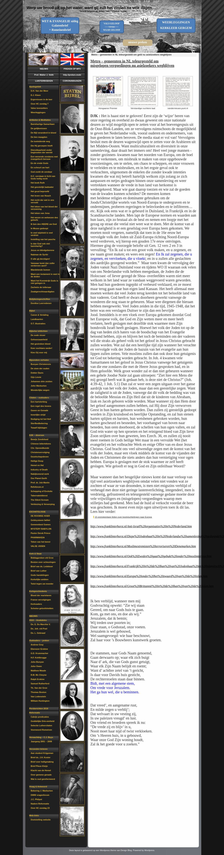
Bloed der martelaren (41, 595)
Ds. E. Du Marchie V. (41, 624)
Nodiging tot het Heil (41, 419)
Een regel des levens (41, 406)
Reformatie (34, 713)
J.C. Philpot (36, 799)
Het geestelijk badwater (42, 187)
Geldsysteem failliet (40, 520)
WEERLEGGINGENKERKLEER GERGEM (176, 25)
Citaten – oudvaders (39, 397)
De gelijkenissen (39, 128)
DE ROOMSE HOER (40, 516)
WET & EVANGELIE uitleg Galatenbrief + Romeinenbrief (60, 25)
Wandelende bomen (40, 270)
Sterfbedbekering (39, 423)
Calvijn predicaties (40, 717)
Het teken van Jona (40, 213)
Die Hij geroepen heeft (42, 146)
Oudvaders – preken (39, 640)
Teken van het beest (40, 542)
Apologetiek (35, 87)
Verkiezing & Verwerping (43, 504)
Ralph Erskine (37, 679)
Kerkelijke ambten (39, 579)
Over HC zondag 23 (40, 808)
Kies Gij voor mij (39, 352)
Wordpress (149, 850)
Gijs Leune (36, 377)
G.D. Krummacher (39, 653)
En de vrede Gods (39, 163)
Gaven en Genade (39, 410)
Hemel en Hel (37, 465)
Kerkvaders (36, 604)
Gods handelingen (40, 575)
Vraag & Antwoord (38, 786)
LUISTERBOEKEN (44, 81)
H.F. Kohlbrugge (39, 657)
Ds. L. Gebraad (38, 633)
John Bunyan (37, 662)
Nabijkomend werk (40, 474)
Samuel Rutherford (40, 683)
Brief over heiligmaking (42, 762)
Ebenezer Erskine (39, 649)
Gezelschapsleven (40, 457)
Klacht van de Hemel (41, 770)
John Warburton (39, 386)
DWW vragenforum (40, 795)
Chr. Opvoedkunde (40, 448)
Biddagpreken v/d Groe (42, 558)
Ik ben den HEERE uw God (44, 224)
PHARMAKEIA (38, 537)
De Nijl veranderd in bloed (43, 133)
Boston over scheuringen (43, 562)
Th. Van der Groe (39, 688)
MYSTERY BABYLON (41, 529)
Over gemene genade (41, 775)
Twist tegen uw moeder (42, 584)
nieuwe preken (137, 42)
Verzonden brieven (38, 749)
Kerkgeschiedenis (38, 591)
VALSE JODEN (38, 546)
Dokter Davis (37, 373)
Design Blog (126, 850)
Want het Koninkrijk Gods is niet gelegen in (44, 282)
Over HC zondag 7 (40, 104)
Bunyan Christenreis (41, 364)
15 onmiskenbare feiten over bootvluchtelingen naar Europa (123, 517)
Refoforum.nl (37, 487)
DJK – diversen (36, 435)
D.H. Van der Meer (39, 91)
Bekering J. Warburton (42, 791)
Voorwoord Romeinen (41, 730)
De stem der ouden (40, 368)
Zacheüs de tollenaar (41, 287)
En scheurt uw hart (40, 167)
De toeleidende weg (40, 141)
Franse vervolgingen (41, 600)
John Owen (36, 666)
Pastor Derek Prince (41, 533)
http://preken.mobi (72, 75)
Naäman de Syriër (39, 254)
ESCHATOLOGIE (37, 512)
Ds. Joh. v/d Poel (39, 629)
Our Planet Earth (39, 478)
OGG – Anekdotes (38, 620)
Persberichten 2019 (38, 708)
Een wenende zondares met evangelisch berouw (44, 157)
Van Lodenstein (38, 696)
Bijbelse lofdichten (38, 331)
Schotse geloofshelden (42, 608)
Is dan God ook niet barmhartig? (40, 245)
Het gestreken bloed (41, 344)
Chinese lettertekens (41, 444)
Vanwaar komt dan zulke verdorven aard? (43, 264)
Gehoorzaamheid (39, 339)
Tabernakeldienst (39, 495)
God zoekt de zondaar (41, 172)
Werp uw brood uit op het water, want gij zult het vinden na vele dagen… (91, 8)
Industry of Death (39, 469)
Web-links (34, 815)
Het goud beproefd (40, 191)
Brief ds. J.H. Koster (41, 757)
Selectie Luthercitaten (41, 725)
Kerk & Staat (35, 554)
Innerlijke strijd (38, 415)
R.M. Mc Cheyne (39, 675)
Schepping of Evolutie (42, 491)
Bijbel (32, 311)
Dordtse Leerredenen (41, 303)
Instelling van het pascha (43, 239)
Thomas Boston (38, 692)
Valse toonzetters (39, 108)
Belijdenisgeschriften (39, 299)
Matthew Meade (38, 670)
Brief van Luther (39, 571)
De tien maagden (39, 137)
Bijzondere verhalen (39, 360)
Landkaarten (37, 319)
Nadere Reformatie (40, 804)
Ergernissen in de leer (41, 99)
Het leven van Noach (41, 196)
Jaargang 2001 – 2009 (41, 741)
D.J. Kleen (36, 95)
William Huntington (40, 701)
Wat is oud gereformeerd (43, 779)
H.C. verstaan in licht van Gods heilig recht (43, 177)
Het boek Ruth (38, 183)
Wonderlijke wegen (40, 390)
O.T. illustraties (38, 323)
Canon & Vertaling (40, 315)
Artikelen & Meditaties (40, 120)
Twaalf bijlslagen (39, 428)
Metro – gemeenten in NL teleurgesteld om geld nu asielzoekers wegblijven (131, 54)
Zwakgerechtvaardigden (42, 291)
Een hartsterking (39, 402)
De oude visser (38, 335)
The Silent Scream (40, 500)
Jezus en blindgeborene (42, 250)
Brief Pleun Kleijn (39, 766)
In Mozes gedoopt (39, 228)
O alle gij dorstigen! (40, 259)
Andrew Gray (37, 645)
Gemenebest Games (41, 524)
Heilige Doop (37, 461)
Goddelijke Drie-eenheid (42, 721)
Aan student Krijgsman (42, 753)
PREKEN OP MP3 (72, 69)
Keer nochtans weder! (41, 348)
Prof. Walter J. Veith (44, 75)
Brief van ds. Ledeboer (42, 566)
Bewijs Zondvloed (39, 439)
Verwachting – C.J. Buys (41, 737)
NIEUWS (44, 69)
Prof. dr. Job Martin (40, 482)
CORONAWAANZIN (72, 81)
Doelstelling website (41, 820)
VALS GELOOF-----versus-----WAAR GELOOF (111, 26)
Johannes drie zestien (41, 381)
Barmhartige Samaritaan (43, 124)
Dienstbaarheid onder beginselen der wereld (42, 151)
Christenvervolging (40, 452)
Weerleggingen (38, 112)
